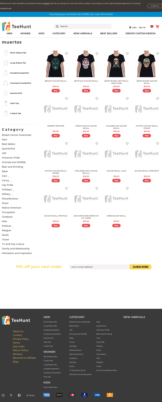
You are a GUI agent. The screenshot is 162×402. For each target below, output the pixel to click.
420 (4, 153)
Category (58, 33)
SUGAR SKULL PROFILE (55, 216)
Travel (5, 239)
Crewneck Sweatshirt (52, 334)
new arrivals (134, 317)
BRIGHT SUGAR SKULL (56, 81)
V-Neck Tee (48, 346)
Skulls (5, 235)
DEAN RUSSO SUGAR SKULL (147, 82)
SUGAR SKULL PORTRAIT (147, 171)
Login (133, 27)
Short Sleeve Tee (50, 322)
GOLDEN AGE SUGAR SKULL (116, 127)
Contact (17, 335)
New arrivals (83, 33)
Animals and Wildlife (14, 162)
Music (5, 203)
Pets (4, 221)
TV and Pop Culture (13, 244)
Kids (41, 33)
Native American (11, 207)
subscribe (140, 266)
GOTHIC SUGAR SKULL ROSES (56, 172)
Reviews (17, 354)
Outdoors (7, 216)
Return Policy (20, 350)
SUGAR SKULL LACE (116, 171)
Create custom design (140, 33)
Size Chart (18, 346)
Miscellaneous (10, 198)
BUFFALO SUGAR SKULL (86, 81)
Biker (5, 171)
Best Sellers (108, 33)
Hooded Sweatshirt (51, 330)
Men (9, 33)
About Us (18, 331)
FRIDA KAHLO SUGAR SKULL (86, 127)
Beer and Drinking (12, 166)
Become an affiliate (24, 358)
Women (25, 33)
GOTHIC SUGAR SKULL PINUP (147, 127)
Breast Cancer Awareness (16, 135)
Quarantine (8, 148)
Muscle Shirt (49, 338)
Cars (4, 176)
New (4, 139)
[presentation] (81, 275)
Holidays (7, 189)
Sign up (142, 27)
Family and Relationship (16, 248)
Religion (6, 230)
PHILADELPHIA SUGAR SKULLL (86, 172)
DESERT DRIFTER (55, 126)
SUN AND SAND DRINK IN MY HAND (86, 217)
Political (6, 226)
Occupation (8, 212)
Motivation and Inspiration (17, 253)
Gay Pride (7, 185)
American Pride (11, 157)
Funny (5, 180)
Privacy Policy (21, 339)
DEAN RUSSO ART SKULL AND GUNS (116, 82)
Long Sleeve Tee (50, 326)
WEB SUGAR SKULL (116, 216)
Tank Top (47, 342)
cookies (46, 3)
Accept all (155, 6)
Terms (16, 342)
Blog (15, 361)
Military (6, 194)
